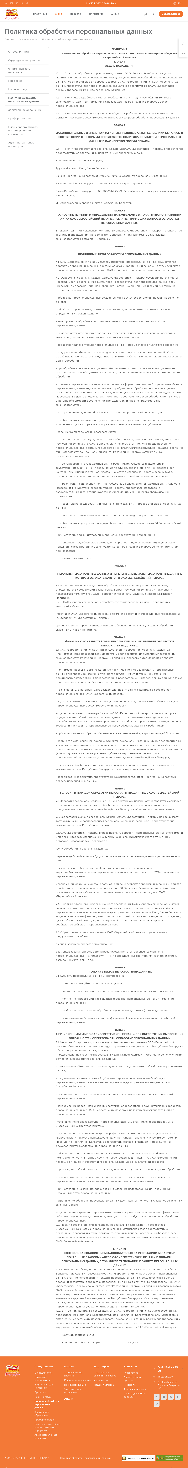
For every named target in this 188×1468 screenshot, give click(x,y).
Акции (68, 1398)
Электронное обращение (25, 109)
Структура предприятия (24, 60)
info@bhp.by (165, 1376)
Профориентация (20, 118)
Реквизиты (130, 1385)
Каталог (69, 1366)
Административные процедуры (21, 144)
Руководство (131, 1372)
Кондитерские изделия (77, 1380)
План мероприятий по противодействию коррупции (23, 131)
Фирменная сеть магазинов (19, 70)
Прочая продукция (75, 1385)
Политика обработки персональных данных (23, 99)
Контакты (130, 1366)
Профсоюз (15, 80)
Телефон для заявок (135, 1389)
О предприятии (18, 51)
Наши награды (17, 89)
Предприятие (44, 1366)
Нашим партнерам (105, 1385)
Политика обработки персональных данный (85, 1458)
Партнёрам (101, 1366)
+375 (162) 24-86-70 (101, 3)
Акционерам (101, 1380)
